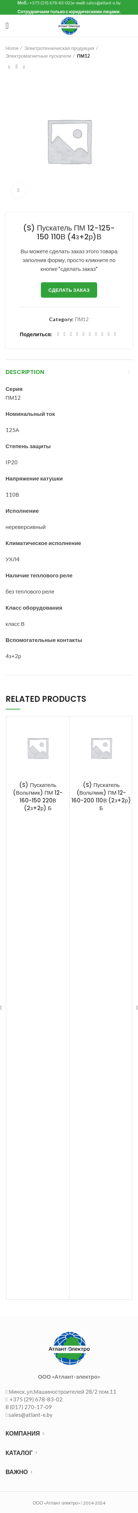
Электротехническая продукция (59, 48)
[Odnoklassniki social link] (90, 334)
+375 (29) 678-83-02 (35, 1399)
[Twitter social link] (64, 334)
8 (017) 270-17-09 (29, 1407)
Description (25, 372)
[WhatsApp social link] (96, 334)
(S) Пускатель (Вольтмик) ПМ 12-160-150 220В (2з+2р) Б (38, 796)
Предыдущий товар (9, 67)
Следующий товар (24, 67)
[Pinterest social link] (77, 334)
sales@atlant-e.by (30, 1414)
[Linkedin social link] (83, 334)
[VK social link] (102, 334)
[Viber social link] (115, 334)
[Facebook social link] (58, 334)
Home (12, 48)
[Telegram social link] (109, 334)
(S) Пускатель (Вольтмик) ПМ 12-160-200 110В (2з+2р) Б (101, 796)
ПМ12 (83, 56)
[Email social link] (71, 334)
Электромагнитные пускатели (38, 56)
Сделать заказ (68, 290)
